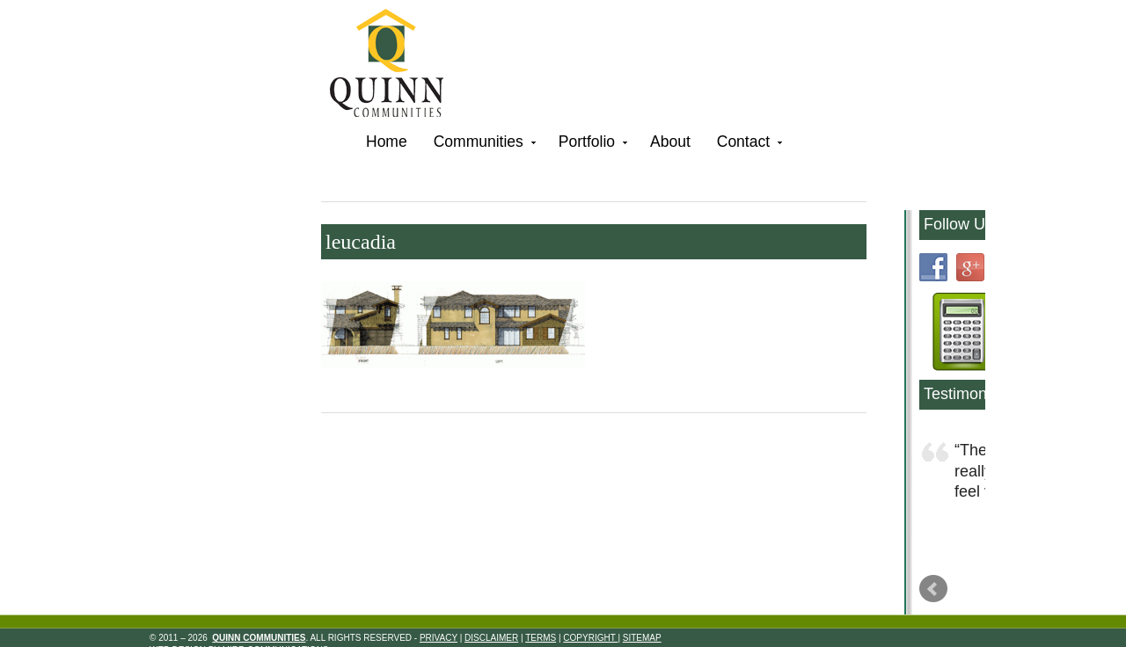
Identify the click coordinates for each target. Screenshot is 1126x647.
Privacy (438, 638)
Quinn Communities (399, 65)
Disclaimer (491, 638)
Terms (540, 638)
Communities (482, 144)
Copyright (590, 638)
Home (386, 141)
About (670, 141)
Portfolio (591, 144)
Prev (933, 589)
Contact (748, 144)
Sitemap (642, 638)
